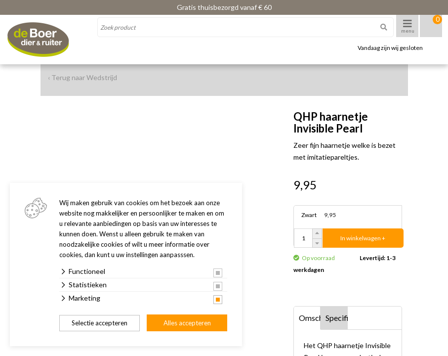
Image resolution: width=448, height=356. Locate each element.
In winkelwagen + (362, 238)
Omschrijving (310, 317)
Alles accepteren (187, 323)
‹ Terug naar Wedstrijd (82, 77)
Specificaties (337, 317)
